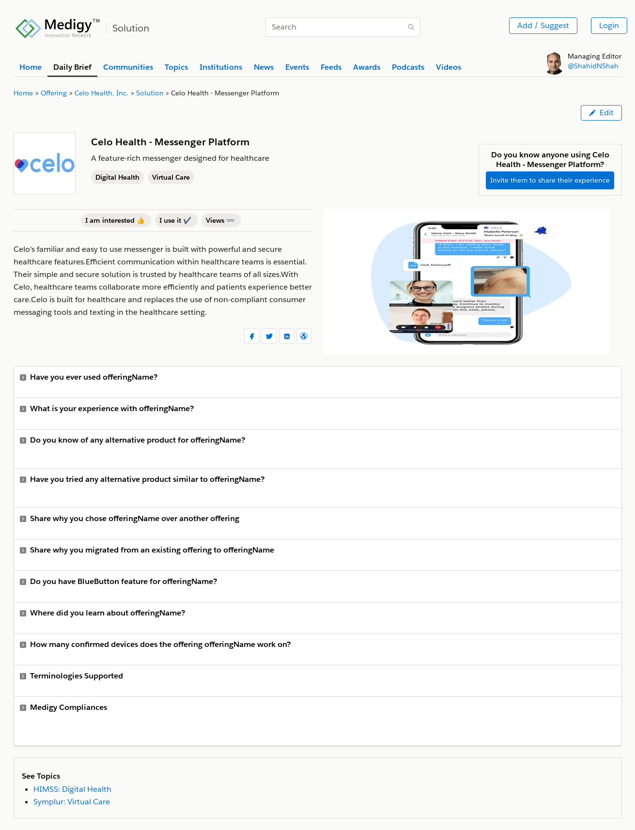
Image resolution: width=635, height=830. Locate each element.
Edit (601, 113)
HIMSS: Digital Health (72, 789)
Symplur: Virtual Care (71, 802)
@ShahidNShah (593, 65)
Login (609, 25)
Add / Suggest (543, 25)
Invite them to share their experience (550, 180)
